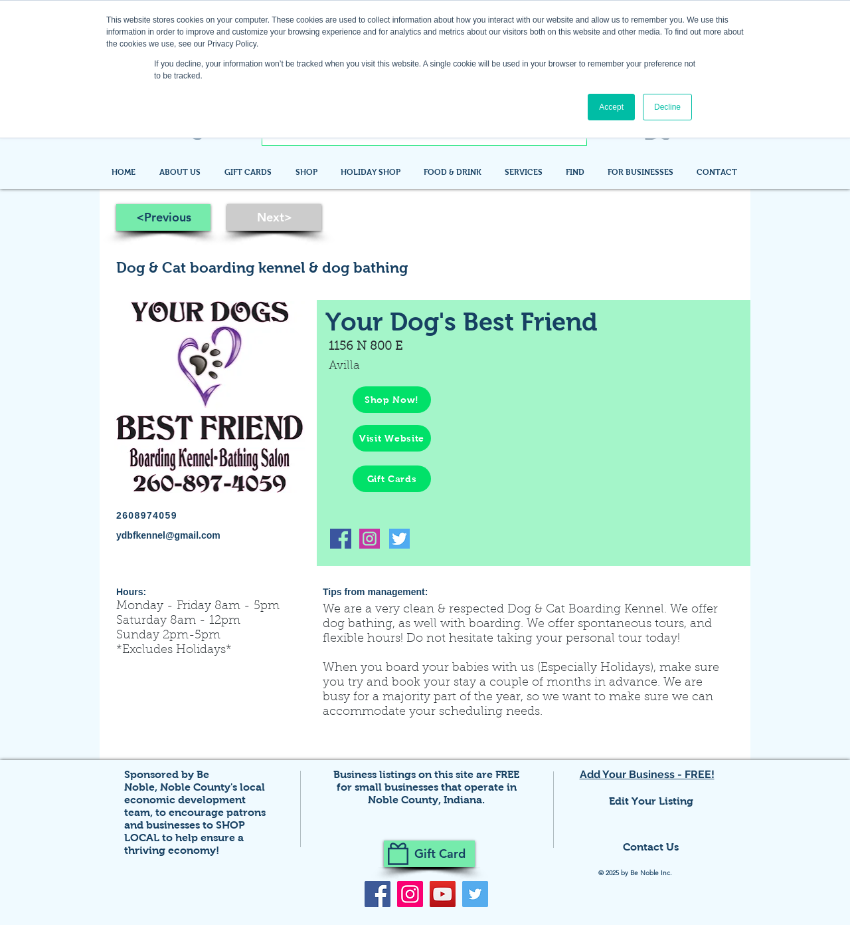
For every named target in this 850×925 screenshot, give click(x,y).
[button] (577, 172)
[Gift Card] (429, 854)
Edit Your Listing (651, 801)
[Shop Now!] (392, 399)
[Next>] (274, 217)
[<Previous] (163, 217)
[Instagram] (410, 894)
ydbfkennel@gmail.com (168, 535)
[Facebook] (377, 894)
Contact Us (651, 847)
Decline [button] (667, 107)
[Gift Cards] (392, 478)
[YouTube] (443, 894)
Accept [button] (611, 107)
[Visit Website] (392, 438)
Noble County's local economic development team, (194, 799)
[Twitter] (475, 894)
